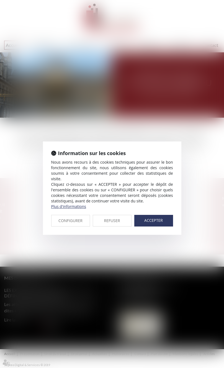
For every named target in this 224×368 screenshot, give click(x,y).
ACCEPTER (153, 220)
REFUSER (112, 220)
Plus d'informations (68, 206)
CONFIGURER (70, 220)
